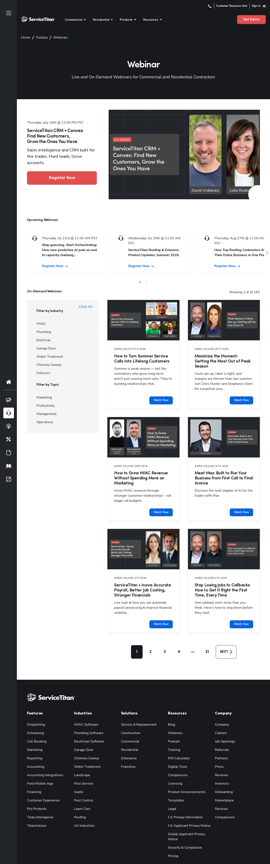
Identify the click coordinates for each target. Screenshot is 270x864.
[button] (191, 642)
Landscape (81, 765)
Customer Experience (41, 790)
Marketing (34, 739)
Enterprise (128, 748)
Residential (128, 739)
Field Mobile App (39, 773)
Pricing (173, 841)
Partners (220, 748)
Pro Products (35, 798)
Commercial (129, 731)
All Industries (83, 815)
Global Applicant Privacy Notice (190, 824)
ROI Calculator (178, 748)
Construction (130, 723)
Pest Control (82, 790)
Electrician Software (88, 731)
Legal (172, 798)
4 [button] (178, 642)
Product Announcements (184, 782)
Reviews (221, 765)
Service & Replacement (137, 714)
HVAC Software (85, 714)
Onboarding (223, 782)
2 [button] (150, 642)
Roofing (79, 807)
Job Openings (224, 731)
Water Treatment (85, 756)
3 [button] (164, 642)
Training (174, 739)
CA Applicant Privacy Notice (187, 815)
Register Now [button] (62, 175)
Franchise (127, 756)
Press (218, 756)
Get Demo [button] (252, 19)
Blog (171, 714)
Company (221, 714)
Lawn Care (81, 798)
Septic (78, 782)
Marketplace (223, 790)
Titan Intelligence (39, 807)
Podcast (173, 731)
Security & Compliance (184, 832)
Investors (221, 773)
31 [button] (205, 642)
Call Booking (36, 731)
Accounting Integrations (43, 765)
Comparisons (177, 765)
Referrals (221, 739)
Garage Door (83, 739)
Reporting (33, 748)
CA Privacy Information (184, 807)
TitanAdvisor (36, 815)
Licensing (174, 773)
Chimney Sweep (85, 748)
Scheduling (34, 723)
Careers (220, 723)
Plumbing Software (87, 723)
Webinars (174, 723)
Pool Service (82, 773)
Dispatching (35, 714)
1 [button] (137, 642)
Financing (33, 782)
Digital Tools (176, 756)
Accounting (35, 756)
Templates (175, 790)
